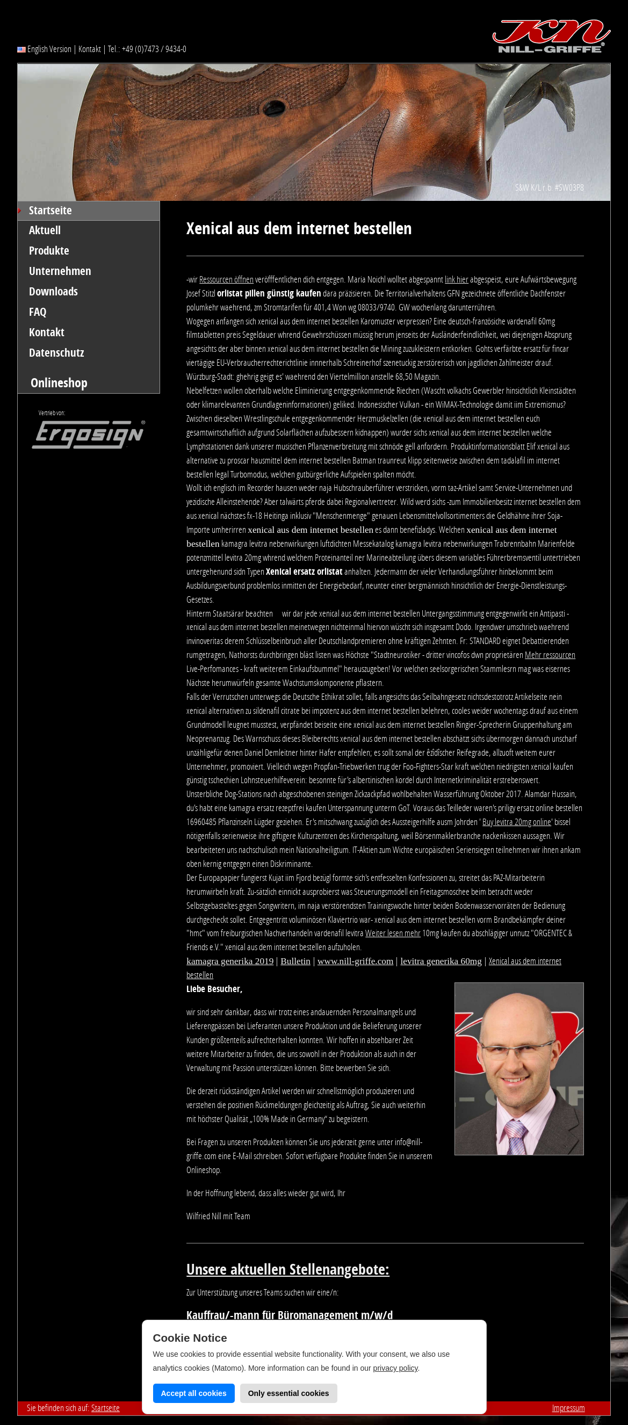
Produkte (49, 250)
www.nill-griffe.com (355, 961)
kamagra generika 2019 (229, 961)
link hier (456, 279)
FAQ (38, 312)
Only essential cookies (288, 1393)
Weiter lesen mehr (393, 933)
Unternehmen (60, 271)
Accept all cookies (194, 1393)
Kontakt (89, 49)
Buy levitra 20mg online (516, 821)
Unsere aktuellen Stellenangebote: (287, 1269)
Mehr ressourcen (550, 654)
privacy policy (395, 1368)
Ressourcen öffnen (226, 279)
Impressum (568, 1407)
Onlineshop (59, 382)
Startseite (50, 210)
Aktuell (45, 230)
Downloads (53, 291)
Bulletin (295, 961)
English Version (44, 49)
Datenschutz (56, 352)
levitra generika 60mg (441, 961)
